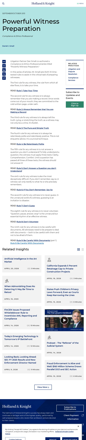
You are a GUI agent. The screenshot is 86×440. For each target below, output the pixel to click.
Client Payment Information (71, 417)
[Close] (78, 433)
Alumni (75, 425)
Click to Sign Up (74, 104)
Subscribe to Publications (70, 408)
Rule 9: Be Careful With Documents (33, 240)
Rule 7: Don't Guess (26, 206)
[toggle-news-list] (83, 249)
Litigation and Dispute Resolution (74, 71)
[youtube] (83, 435)
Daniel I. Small (8, 46)
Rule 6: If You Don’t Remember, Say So (35, 190)
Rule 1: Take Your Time (27, 91)
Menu (81, 3)
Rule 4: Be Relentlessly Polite (30, 144)
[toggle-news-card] (79, 249)
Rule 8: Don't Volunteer (27, 222)
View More (42, 387)
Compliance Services (73, 79)
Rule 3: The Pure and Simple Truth (33, 128)
